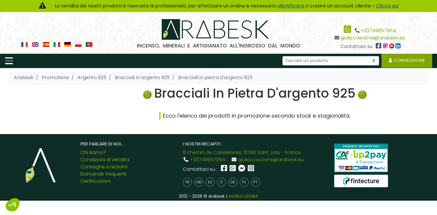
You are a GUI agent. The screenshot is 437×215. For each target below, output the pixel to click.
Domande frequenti (103, 174)
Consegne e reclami (103, 166)
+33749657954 (378, 30)
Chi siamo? (93, 152)
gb (198, 182)
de (232, 182)
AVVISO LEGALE (243, 196)
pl (244, 182)
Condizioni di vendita (104, 159)
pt (255, 182)
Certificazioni (95, 181)
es (210, 182)
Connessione (407, 60)
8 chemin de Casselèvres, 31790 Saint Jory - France (242, 152)
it (221, 182)
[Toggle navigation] (9, 61)
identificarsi (291, 5)
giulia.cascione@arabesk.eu (372, 37)
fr (187, 182)
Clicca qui (387, 5)
